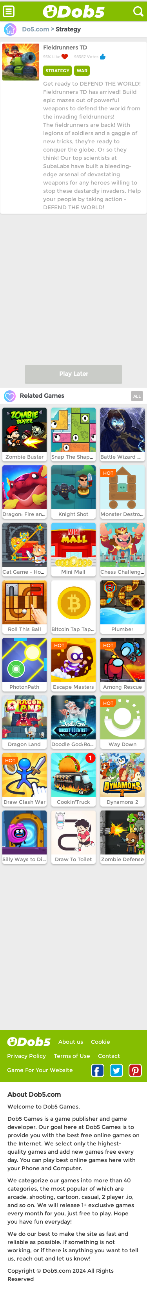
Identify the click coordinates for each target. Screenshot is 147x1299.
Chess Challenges (123, 572)
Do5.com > (30, 29)
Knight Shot (73, 514)
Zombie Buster (24, 457)
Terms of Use (72, 1055)
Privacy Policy (26, 1055)
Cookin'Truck (73, 802)
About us (70, 1041)
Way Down (122, 744)
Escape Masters (73, 687)
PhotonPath (24, 687)
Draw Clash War (24, 802)
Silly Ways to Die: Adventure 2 (41, 859)
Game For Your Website (40, 1070)
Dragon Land (24, 744)
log (29, 1041)
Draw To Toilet (73, 859)
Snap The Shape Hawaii (82, 457)
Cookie (100, 1041)
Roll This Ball (24, 629)
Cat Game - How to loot (33, 572)
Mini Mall (73, 572)
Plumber (122, 629)
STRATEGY (57, 70)
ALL (137, 396)
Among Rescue (122, 687)
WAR (81, 70)
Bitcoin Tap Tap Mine (78, 629)
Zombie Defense (122, 859)
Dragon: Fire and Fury (30, 514)
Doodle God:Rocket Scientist (88, 744)
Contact (109, 1055)
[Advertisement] (73, 287)
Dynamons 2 (122, 802)
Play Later (73, 373)
